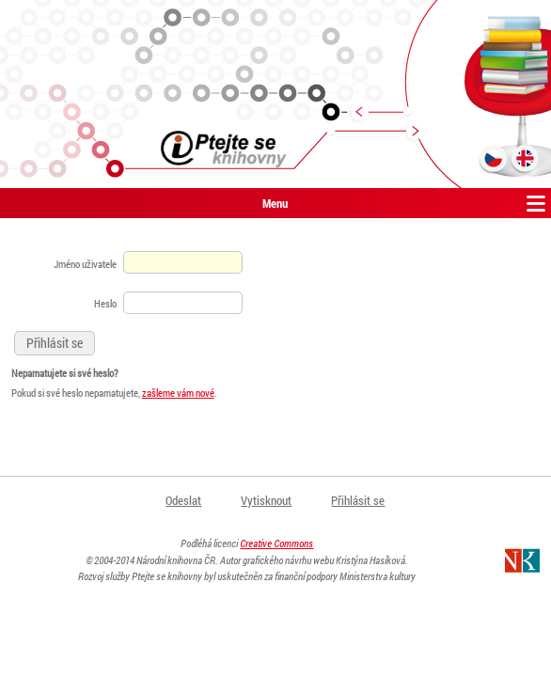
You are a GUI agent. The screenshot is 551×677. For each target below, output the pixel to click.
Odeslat (183, 500)
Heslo (105, 303)
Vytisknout (266, 500)
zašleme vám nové (178, 393)
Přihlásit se (358, 500)
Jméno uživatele (85, 264)
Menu (275, 203)
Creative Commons (276, 543)
